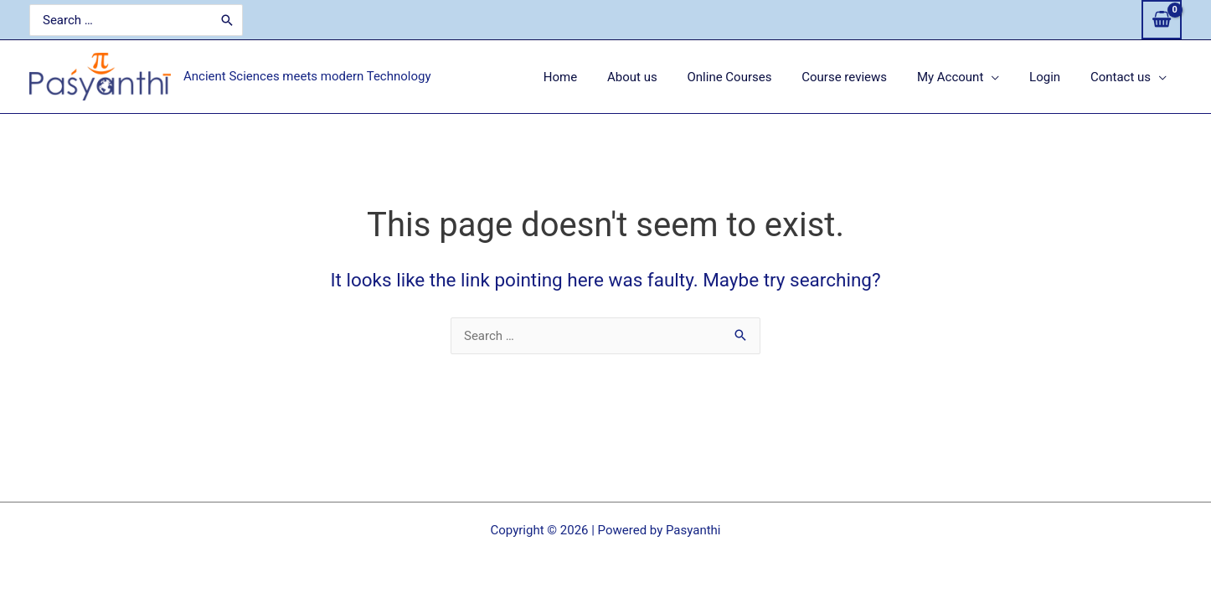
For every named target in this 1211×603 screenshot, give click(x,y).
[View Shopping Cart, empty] (1161, 19)
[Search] (219, 20)
